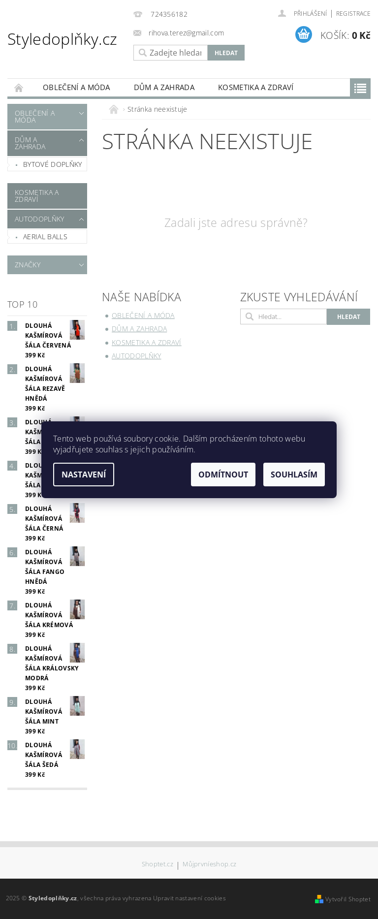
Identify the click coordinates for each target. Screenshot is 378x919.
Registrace (353, 13)
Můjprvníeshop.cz (209, 864)
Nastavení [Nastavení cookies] (84, 474)
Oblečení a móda (76, 87)
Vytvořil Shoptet (348, 899)
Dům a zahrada (164, 87)
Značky (27, 264)
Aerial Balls (45, 236)
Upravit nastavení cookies (189, 898)
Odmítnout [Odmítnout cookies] (223, 474)
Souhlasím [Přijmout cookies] (294, 474)
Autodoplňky (39, 218)
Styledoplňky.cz (62, 38)
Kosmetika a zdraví (256, 87)
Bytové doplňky (52, 164)
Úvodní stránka (19, 87)
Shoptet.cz (157, 864)
